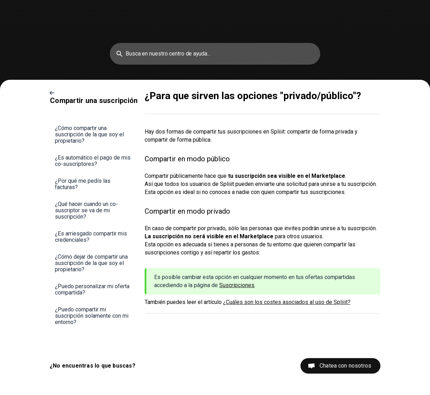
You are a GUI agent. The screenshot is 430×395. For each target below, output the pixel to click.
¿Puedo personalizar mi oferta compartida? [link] (92, 289)
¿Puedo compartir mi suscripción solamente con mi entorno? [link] (91, 315)
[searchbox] (215, 54)
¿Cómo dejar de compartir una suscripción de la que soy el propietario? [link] (91, 263)
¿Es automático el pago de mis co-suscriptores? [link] (93, 160)
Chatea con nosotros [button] (345, 365)
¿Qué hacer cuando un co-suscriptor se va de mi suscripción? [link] (86, 210)
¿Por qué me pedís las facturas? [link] (82, 183)
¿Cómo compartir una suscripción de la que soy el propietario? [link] (89, 134)
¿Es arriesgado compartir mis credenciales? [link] (91, 236)
